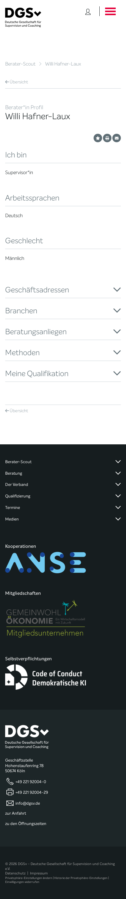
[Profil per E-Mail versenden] (116, 138)
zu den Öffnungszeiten (25, 824)
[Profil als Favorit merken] (98, 138)
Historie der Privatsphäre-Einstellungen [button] (81, 878)
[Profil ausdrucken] (107, 138)
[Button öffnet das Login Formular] (88, 11)
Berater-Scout (20, 64)
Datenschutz (15, 873)
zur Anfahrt (15, 813)
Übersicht (16, 82)
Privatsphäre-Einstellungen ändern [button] (28, 878)
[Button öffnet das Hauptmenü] (110, 11)
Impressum (39, 873)
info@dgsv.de (27, 803)
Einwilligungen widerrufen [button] (22, 882)
